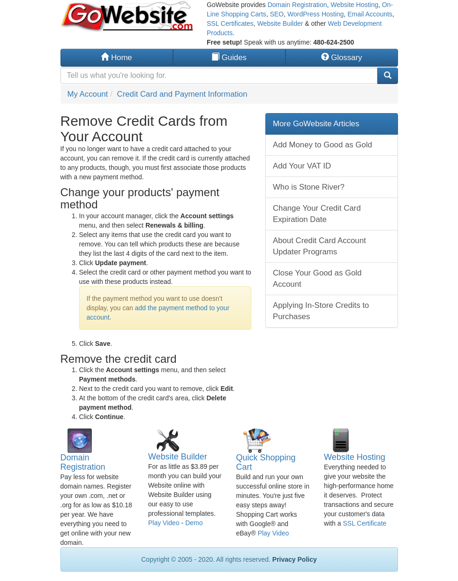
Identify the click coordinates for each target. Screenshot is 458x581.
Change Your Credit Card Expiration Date (317, 214)
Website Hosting (354, 4)
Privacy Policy (294, 559)
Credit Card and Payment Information (182, 94)
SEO (277, 14)
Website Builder (280, 23)
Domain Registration (297, 4)
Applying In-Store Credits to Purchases (321, 311)
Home (116, 57)
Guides (229, 57)
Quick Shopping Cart (266, 462)
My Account (88, 94)
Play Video (164, 523)
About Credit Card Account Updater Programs (319, 246)
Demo (194, 523)
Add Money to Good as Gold (322, 144)
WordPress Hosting (315, 14)
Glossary (341, 57)
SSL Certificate (364, 523)
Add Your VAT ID (302, 165)
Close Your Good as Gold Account (317, 278)
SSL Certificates (230, 23)
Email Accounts (369, 14)
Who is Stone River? (309, 187)
